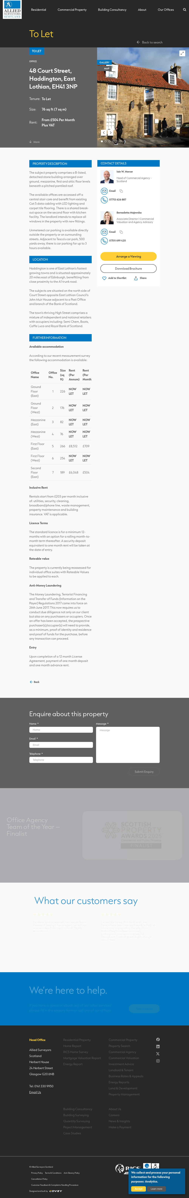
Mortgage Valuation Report (82, 1058)
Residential (38, 10)
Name (34, 723)
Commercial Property (72, 10)
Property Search (119, 1046)
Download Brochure (128, 268)
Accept (138, 1189)
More (34, 141)
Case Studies (72, 1133)
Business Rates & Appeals (126, 1076)
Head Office (37, 1040)
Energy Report (73, 1064)
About (142, 10)
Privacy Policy (37, 1173)
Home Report (72, 1046)
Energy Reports (119, 1082)
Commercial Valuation (124, 1058)
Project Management (77, 1127)
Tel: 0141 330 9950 (41, 1086)
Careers (114, 1115)
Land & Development (123, 1088)
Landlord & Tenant (121, 1070)
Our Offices (166, 10)
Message (102, 723)
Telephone (36, 753)
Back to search (149, 42)
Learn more (156, 1189)
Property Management (124, 1094)
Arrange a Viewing (128, 256)
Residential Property (77, 1040)
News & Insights (119, 1121)
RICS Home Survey (75, 1052)
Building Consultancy (112, 10)
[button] (104, 133)
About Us (115, 1109)
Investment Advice (121, 1064)
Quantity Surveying (76, 1121)
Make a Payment (120, 1127)
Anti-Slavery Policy (72, 1173)
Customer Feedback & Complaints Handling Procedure (54, 1185)
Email (33, 738)
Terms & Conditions (53, 1173)
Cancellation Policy (39, 1179)
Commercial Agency (122, 1052)
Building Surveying (76, 1115)
